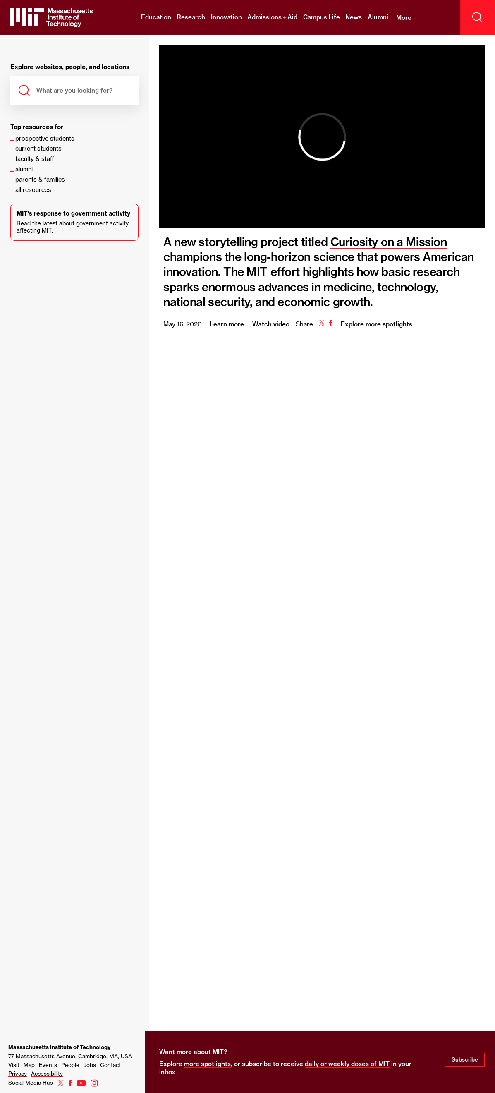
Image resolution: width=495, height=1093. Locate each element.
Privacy (17, 1073)
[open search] (477, 17)
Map (29, 1065)
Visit (13, 1065)
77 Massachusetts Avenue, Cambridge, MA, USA (70, 1056)
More (406, 18)
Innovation (226, 17)
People (70, 1065)
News (353, 17)
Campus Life (321, 17)
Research (191, 17)
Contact (110, 1065)
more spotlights (207, 1064)
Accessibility (47, 1073)
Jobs (90, 1065)
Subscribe (465, 1059)
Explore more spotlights (376, 324)
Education (156, 17)
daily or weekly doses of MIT (347, 1064)
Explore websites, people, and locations (69, 67)
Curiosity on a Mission (388, 242)
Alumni (378, 17)
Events (48, 1065)
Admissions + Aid (272, 17)
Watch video (270, 324)
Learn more (227, 324)
